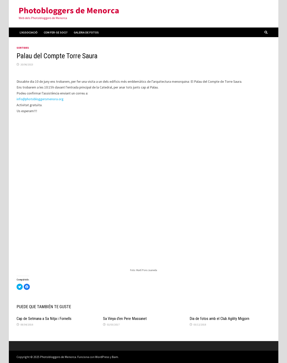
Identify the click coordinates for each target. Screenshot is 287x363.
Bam (115, 357)
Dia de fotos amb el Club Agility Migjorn (219, 318)
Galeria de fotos (86, 32)
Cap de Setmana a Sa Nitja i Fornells (44, 318)
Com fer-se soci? (56, 32)
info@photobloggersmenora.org (40, 99)
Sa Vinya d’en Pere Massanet (125, 318)
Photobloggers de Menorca (69, 10)
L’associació (29, 32)
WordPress (102, 357)
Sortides (23, 47)
